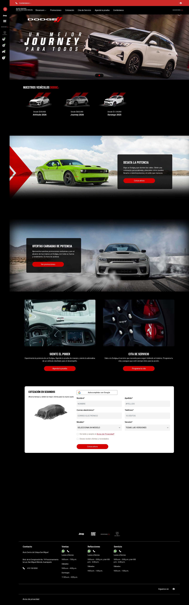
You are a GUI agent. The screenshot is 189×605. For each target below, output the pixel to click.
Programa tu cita (139, 368)
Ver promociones (48, 264)
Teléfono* (129, 410)
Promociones (55, 10)
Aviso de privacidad (31, 599)
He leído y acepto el (97, 434)
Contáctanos (118, 10)
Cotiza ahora (139, 181)
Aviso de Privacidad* (105, 434)
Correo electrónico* (85, 410)
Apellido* (129, 398)
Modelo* (80, 422)
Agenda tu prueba (102, 10)
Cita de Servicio (84, 10)
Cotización (69, 10)
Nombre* (81, 398)
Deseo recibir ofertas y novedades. (94, 439)
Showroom (40, 10)
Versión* (128, 422)
